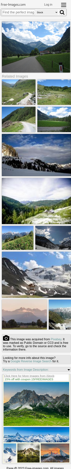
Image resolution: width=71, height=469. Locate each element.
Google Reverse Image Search (31, 360)
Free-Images (13, 5)
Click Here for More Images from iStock (29, 375)
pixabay (56, 338)
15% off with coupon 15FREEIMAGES (29, 378)
